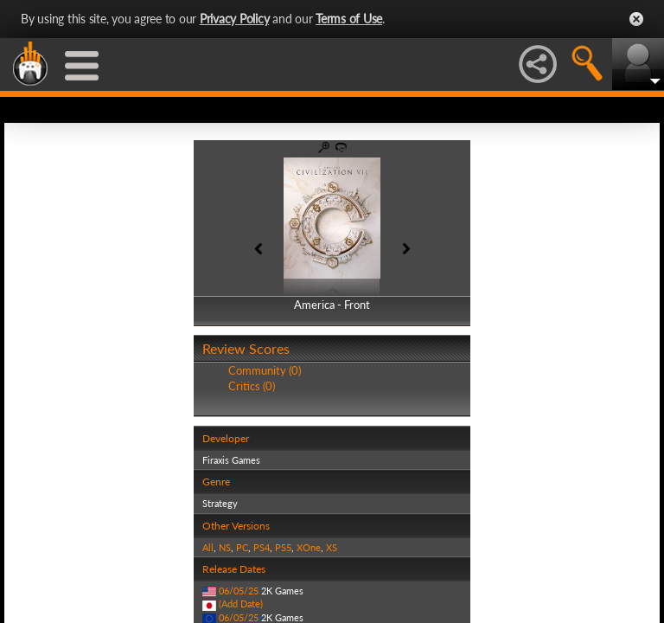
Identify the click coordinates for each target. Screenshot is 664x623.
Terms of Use (349, 18)
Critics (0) (251, 386)
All (208, 547)
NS (225, 547)
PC (242, 547)
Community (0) (264, 370)
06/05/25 (239, 590)
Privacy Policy (235, 18)
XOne (309, 547)
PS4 (261, 547)
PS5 (283, 547)
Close (636, 19)
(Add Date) (241, 603)
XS (331, 547)
